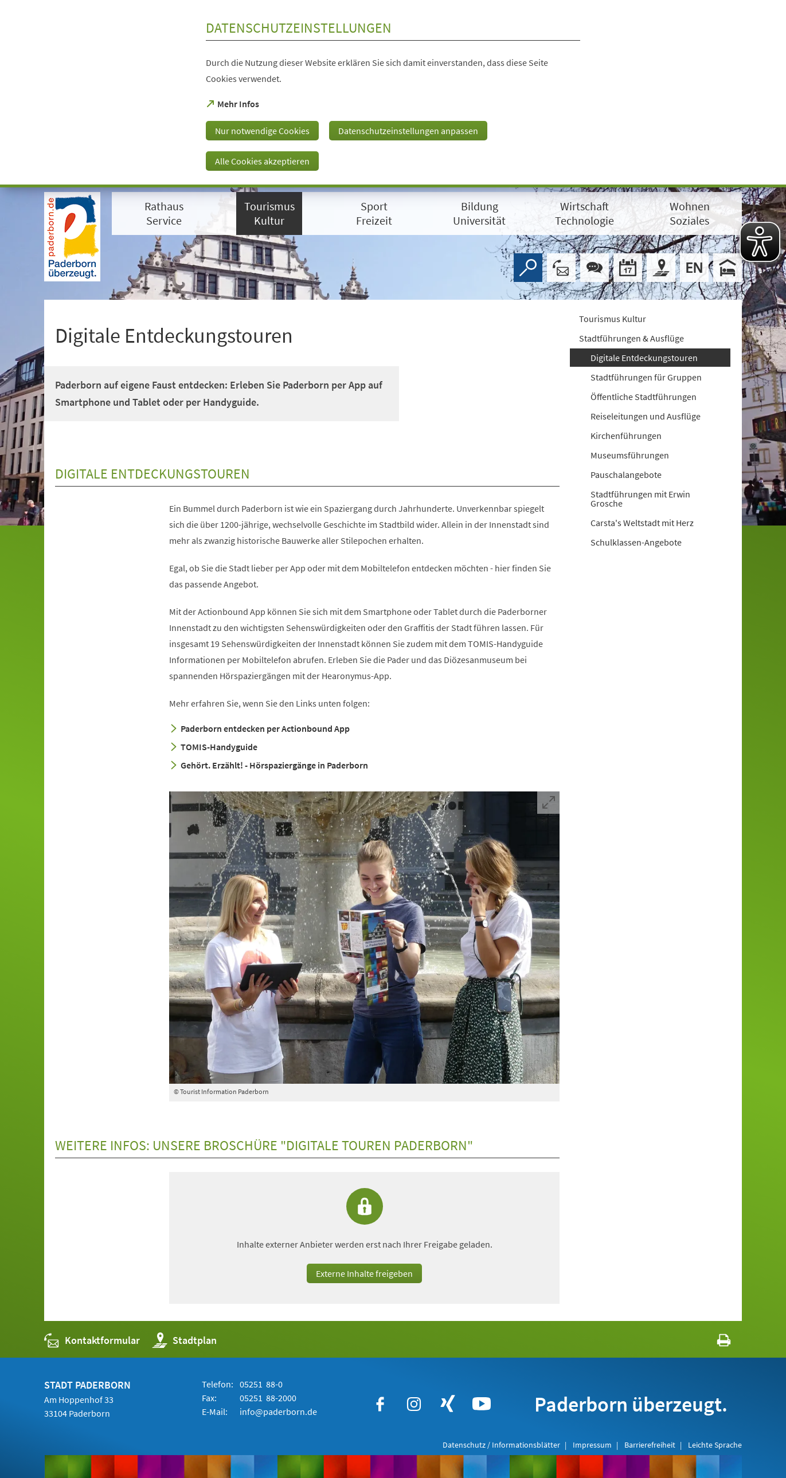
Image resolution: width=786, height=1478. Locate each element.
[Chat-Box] (594, 267)
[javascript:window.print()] (713, 1343)
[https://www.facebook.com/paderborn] (380, 1404)
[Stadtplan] (661, 267)
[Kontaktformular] (561, 267)
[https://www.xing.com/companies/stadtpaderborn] (448, 1404)
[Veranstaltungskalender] (627, 267)
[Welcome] (694, 267)
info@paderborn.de (277, 1411)
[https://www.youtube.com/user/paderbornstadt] (481, 1404)
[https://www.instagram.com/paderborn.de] (414, 1404)
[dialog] (393, 93)
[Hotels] (727, 267)
